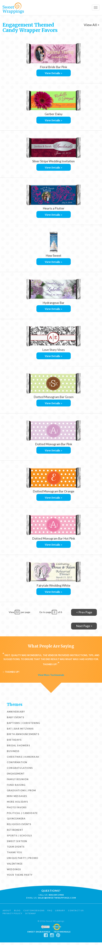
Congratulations (20, 768)
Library (60, 910)
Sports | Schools (19, 835)
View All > (91, 25)
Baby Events (15, 717)
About (7, 910)
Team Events (16, 846)
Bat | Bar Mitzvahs (20, 728)
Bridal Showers (18, 745)
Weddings (14, 869)
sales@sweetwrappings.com (57, 897)
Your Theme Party (19, 874)
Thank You (14, 852)
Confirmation (17, 762)
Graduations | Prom (21, 790)
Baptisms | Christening (23, 723)
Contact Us (76, 910)
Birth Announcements (23, 734)
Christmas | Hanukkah (23, 756)
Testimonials (62, 931)
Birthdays (14, 739)
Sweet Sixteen (17, 841)
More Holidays (17, 801)
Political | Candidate (22, 813)
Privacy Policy (12, 913)
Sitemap (30, 913)
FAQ (49, 910)
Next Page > (84, 626)
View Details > (53, 73)
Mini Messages (17, 796)
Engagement (16, 773)
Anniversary (16, 711)
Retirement (15, 830)
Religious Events (19, 824)
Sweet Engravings (38, 931)
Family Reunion (18, 779)
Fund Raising (16, 785)
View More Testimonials (51, 675)
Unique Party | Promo (22, 858)
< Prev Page (84, 612)
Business (13, 751)
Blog (17, 910)
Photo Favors (17, 807)
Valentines (14, 863)
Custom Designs (33, 910)
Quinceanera (16, 818)
